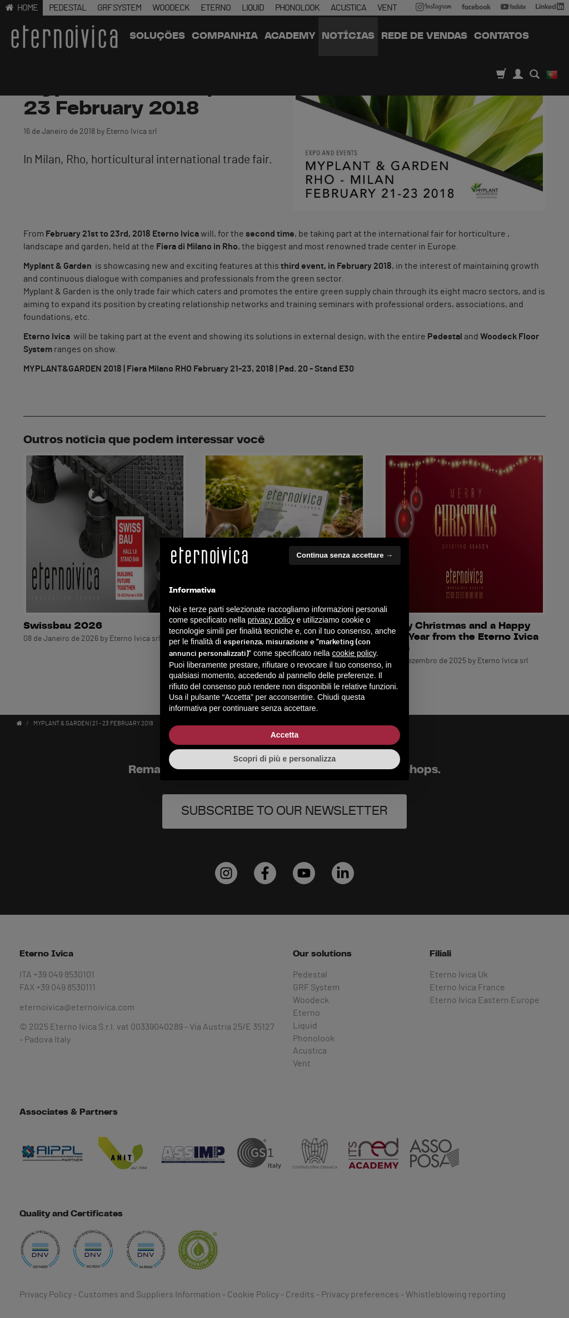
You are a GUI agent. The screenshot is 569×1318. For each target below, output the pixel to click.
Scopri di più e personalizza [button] (284, 758)
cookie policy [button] (354, 653)
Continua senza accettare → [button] (345, 555)
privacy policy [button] (271, 619)
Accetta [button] (285, 734)
